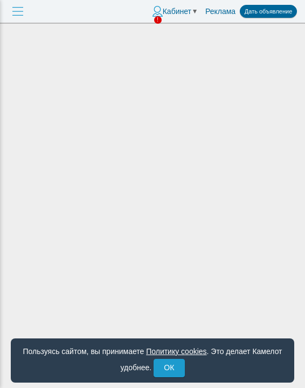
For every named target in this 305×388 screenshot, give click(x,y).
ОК (169, 367)
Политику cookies (176, 351)
